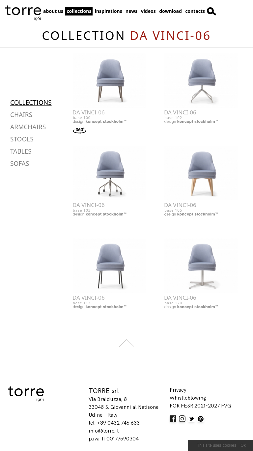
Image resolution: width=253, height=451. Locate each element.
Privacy (178, 390)
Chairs (21, 114)
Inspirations (108, 11)
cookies (229, 445)
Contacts (195, 11)
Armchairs (28, 127)
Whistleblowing (188, 398)
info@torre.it (104, 431)
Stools (22, 139)
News (131, 11)
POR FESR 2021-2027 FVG (200, 406)
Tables (21, 151)
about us (53, 11)
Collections (79, 11)
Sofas (19, 163)
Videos (148, 11)
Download (170, 11)
